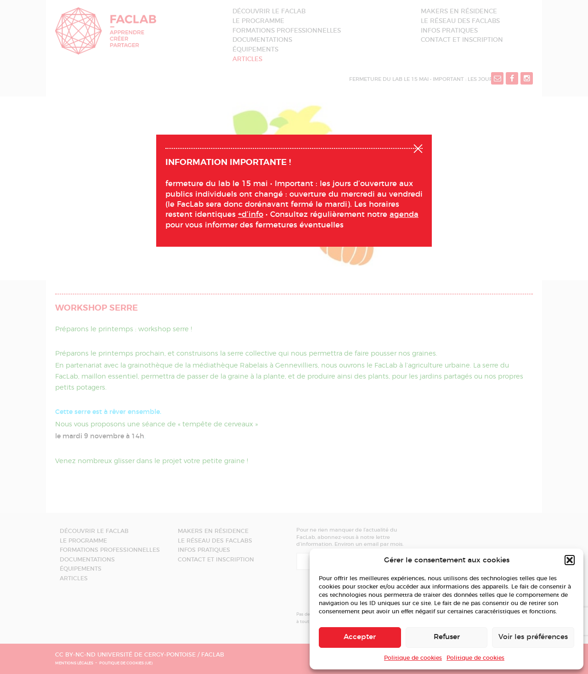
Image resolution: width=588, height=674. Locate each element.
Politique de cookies (413, 658)
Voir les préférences (533, 637)
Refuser (447, 637)
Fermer (418, 147)
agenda (404, 214)
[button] (569, 560)
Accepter (360, 637)
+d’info (250, 214)
